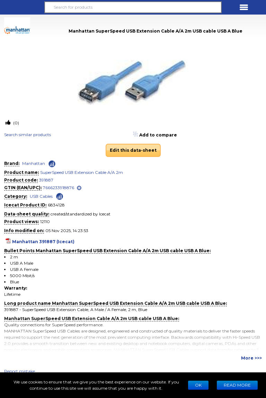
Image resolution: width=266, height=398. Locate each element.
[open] (79, 188)
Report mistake (19, 371)
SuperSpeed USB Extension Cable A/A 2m (81, 172)
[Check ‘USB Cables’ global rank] (59, 195)
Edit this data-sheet (133, 150)
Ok (198, 385)
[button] (22, 7)
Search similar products (27, 134)
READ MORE (237, 385)
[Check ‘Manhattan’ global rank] (52, 164)
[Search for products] (133, 7)
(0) (15, 122)
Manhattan (33, 163)
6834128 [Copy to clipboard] (56, 204)
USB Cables (41, 196)
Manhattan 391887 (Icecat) (43, 241)
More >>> (251, 358)
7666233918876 (58, 187)
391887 (46, 180)
